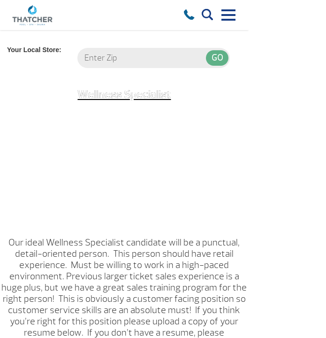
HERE (205, 310)
